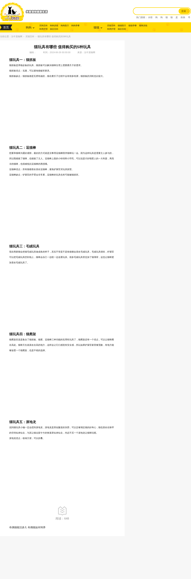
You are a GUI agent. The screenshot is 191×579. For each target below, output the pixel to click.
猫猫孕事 (132, 25)
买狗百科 (43, 25)
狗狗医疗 (65, 25)
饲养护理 (43, 29)
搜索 (183, 11)
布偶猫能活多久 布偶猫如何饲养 (27, 527)
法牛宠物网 (16, 36)
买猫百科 (111, 25)
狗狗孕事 (75, 25)
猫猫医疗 (122, 25)
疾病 (183, 17)
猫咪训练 (143, 25)
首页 (6, 27)
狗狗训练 (54, 25)
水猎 (150, 17)
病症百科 (54, 29)
